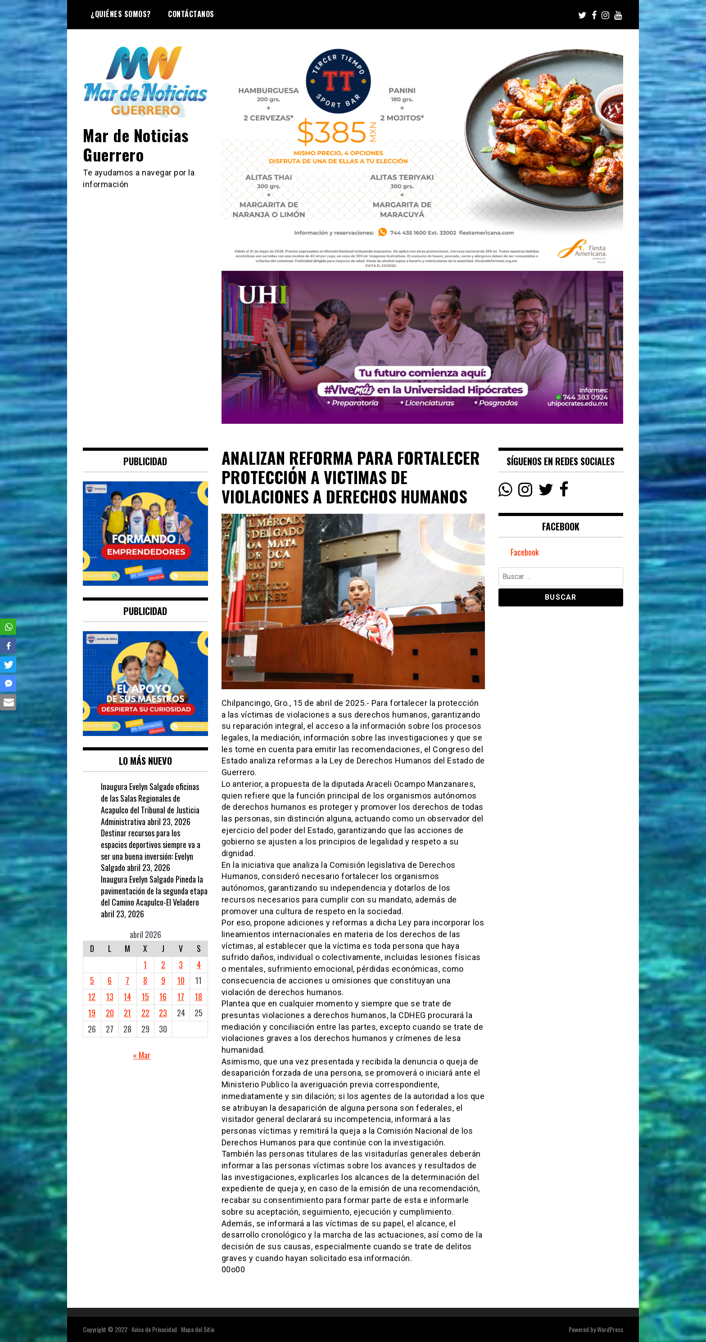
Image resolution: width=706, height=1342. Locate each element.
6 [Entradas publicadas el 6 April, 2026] (110, 980)
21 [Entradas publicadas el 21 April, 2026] (127, 1013)
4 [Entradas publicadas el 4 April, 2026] (199, 964)
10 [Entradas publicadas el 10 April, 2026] (181, 980)
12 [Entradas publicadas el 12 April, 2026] (91, 996)
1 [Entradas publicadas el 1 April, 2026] (145, 964)
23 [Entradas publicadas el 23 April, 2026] (163, 1013)
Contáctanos (191, 14)
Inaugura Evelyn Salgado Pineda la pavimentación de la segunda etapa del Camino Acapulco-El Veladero (154, 890)
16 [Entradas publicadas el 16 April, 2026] (163, 996)
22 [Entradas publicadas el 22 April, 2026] (145, 1013)
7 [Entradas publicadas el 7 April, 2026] (127, 980)
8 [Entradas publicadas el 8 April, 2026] (145, 980)
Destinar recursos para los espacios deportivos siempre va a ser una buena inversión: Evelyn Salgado (150, 850)
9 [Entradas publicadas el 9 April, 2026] (163, 980)
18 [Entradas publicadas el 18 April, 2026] (198, 996)
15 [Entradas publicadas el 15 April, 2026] (145, 996)
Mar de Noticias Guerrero (136, 144)
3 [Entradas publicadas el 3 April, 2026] (181, 964)
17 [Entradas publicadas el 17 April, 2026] (180, 996)
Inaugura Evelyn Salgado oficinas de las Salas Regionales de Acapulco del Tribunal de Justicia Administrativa (150, 804)
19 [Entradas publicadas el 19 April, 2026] (91, 1013)
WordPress (610, 1329)
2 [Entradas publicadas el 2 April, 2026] (163, 964)
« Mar (141, 1055)
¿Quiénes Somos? (121, 14)
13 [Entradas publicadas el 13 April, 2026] (109, 996)
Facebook (525, 552)
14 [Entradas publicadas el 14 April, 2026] (127, 996)
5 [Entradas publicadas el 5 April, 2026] (92, 980)
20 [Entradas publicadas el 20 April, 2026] (110, 1013)
